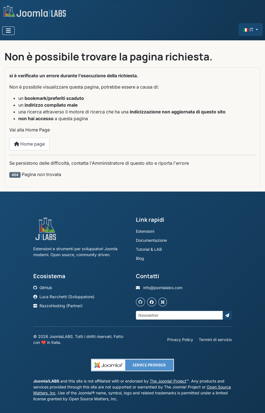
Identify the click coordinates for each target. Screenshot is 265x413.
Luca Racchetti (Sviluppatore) (63, 296)
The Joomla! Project (168, 381)
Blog (140, 258)
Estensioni (145, 231)
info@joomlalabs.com (159, 287)
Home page (29, 144)
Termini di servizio (215, 339)
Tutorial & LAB (149, 249)
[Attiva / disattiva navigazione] (8, 31)
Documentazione (151, 240)
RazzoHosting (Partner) (58, 305)
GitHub (42, 287)
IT (249, 29)
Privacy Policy (180, 339)
